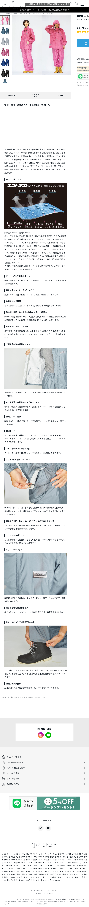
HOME (8, 13)
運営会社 (50, 893)
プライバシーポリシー (61, 899)
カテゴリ (15, 13)
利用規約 (72, 899)
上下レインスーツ (25, 13)
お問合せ (39, 893)
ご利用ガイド (51, 890)
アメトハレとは (36, 890)
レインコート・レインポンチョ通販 (15, 854)
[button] (71, 4)
